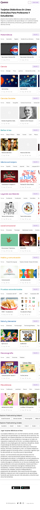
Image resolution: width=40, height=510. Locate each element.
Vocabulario (18, 198)
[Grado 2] (19, 426)
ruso (28, 166)
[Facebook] (20, 503)
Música (36, 134)
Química (21, 71)
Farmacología (18, 325)
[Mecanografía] (28, 418)
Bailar (18, 134)
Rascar (25, 389)
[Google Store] (25, 487)
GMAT (20, 293)
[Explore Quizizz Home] (4, 2)
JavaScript (18, 389)
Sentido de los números (27, 39)
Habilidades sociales (27, 230)
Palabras (22, 357)
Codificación (9, 389)
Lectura (25, 198)
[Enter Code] (35, 2)
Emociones (9, 230)
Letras (7, 357)
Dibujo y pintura (10, 134)
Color (30, 134)
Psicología (17, 230)
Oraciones (14, 357)
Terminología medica (29, 325)
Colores (24, 134)
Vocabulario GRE (34, 293)
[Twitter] (18, 503)
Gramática (32, 198)
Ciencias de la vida (30, 71)
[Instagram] (23, 503)
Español (8, 166)
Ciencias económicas (26, 102)
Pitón (30, 389)
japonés (22, 166)
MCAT (26, 293)
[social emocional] (5, 418)
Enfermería (9, 325)
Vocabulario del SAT (11, 293)
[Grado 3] (26, 426)
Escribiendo (9, 198)
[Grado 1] (11, 426)
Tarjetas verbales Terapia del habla (29, 262)
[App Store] (16, 487)
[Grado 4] (34, 426)
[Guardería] (4, 426)
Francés (15, 166)
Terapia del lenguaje (11, 262)
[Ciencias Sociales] (17, 418)
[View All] (35, 34)
